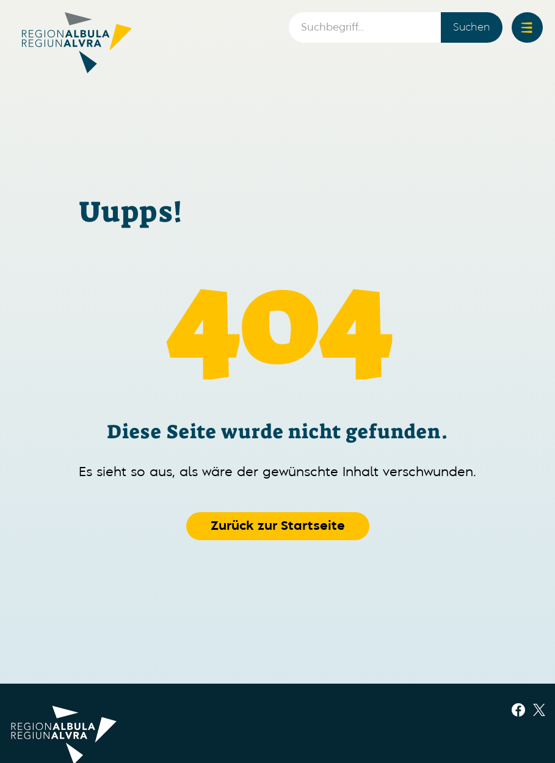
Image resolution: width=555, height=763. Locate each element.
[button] (527, 27)
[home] (77, 42)
